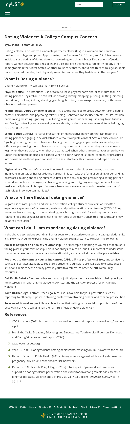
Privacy (95, 406)
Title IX (84, 407)
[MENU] (65, 27)
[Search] (89, 4)
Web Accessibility (112, 406)
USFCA (13, 406)
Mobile (23, 407)
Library (32, 407)
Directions (45, 406)
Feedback (73, 407)
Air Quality (60, 406)
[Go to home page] (65, 416)
